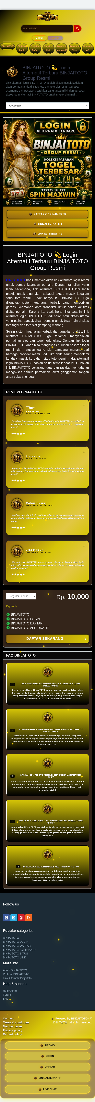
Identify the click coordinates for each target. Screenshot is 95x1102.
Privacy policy (12, 1030)
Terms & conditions (16, 1022)
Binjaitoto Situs (75, 48)
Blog (5, 998)
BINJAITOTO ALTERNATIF (19, 949)
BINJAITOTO (8, 46)
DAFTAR (55, 38)
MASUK (39, 38)
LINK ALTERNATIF (47, 1079)
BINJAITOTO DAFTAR (17, 945)
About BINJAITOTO (15, 970)
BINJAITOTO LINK (14, 957)
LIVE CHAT (48, 1090)
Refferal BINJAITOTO (16, 974)
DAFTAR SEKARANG (56, 639)
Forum (7, 994)
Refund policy (12, 1034)
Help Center (10, 990)
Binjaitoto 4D (88, 48)
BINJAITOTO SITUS (15, 953)
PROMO (47, 1044)
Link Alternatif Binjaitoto (17, 978)
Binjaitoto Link (49, 48)
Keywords (11, 606)
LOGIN (47, 1056)
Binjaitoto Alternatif (62, 48)
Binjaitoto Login (23, 48)
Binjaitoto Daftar (36, 48)
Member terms (12, 1026)
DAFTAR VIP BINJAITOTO (47, 214)
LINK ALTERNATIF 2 (47, 234)
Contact (8, 1018)
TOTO (63, 1022)
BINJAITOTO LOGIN (15, 941)
